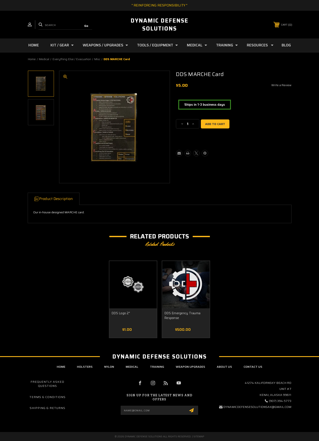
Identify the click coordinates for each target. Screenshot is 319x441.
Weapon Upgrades (190, 366)
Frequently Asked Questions (47, 383)
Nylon (109, 366)
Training (227, 45)
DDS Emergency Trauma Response (182, 315)
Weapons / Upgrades (105, 45)
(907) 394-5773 (280, 400)
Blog (286, 45)
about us (224, 366)
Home (33, 45)
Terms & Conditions (47, 397)
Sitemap (198, 436)
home (61, 366)
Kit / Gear (62, 45)
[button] (204, 105)
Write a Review (281, 85)
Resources (260, 45)
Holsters (85, 366)
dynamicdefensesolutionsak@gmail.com (257, 406)
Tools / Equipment (157, 45)
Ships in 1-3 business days (204, 104)
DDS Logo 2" (120, 313)
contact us (253, 366)
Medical (197, 45)
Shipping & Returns (47, 408)
